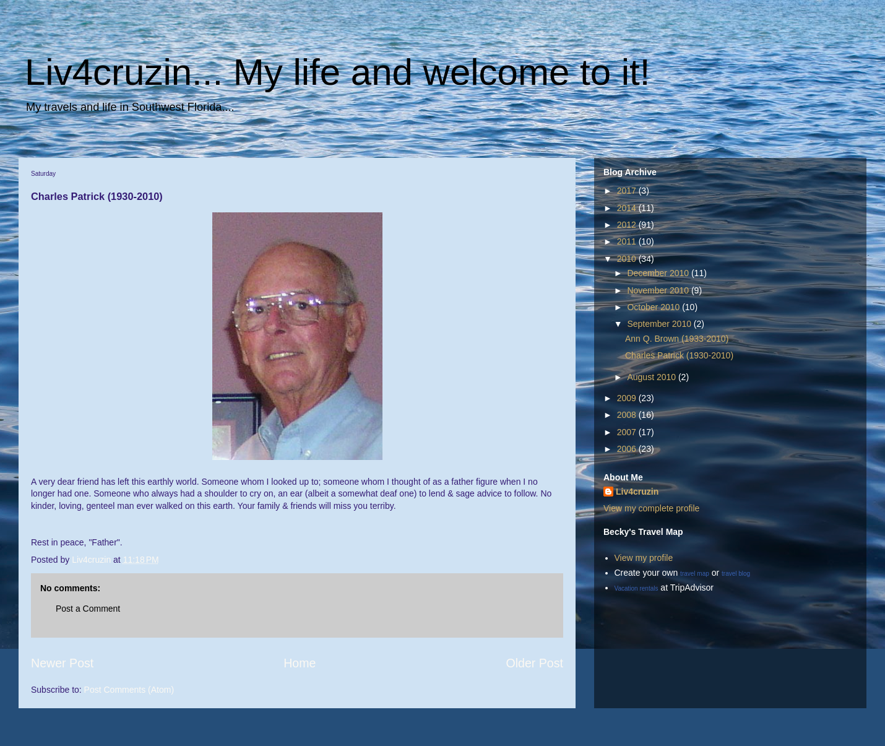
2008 (628, 415)
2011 (628, 241)
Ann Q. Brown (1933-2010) (676, 339)
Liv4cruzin (637, 492)
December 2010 (659, 273)
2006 (628, 449)
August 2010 (652, 377)
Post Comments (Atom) (129, 690)
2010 (628, 259)
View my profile (644, 558)
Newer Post (62, 663)
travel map (694, 573)
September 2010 (660, 324)
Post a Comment (88, 609)
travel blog (736, 573)
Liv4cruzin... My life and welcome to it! (337, 72)
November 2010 (659, 290)
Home (299, 663)
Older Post (534, 663)
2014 (628, 208)
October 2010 (654, 307)
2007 (628, 432)
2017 (628, 191)
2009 (628, 398)
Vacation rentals (636, 588)
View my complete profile (651, 508)
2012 (628, 225)
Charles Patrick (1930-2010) (679, 355)
